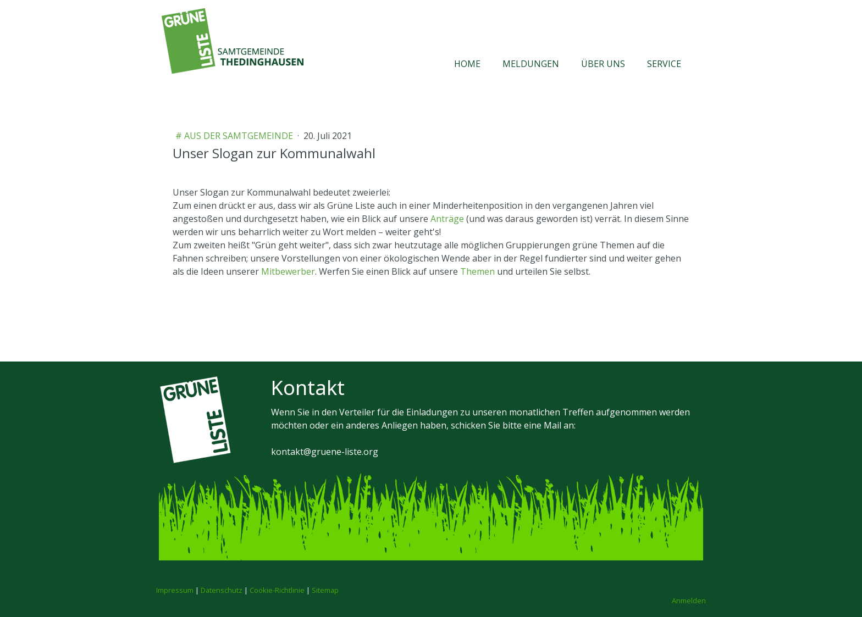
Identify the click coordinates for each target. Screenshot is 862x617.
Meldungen (530, 64)
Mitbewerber (288, 271)
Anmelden (689, 600)
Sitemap (325, 590)
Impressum (175, 590)
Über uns (603, 64)
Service (664, 64)
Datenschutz (221, 590)
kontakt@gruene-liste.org (324, 452)
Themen (477, 271)
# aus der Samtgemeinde (235, 136)
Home (467, 64)
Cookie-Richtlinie (277, 590)
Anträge (447, 219)
